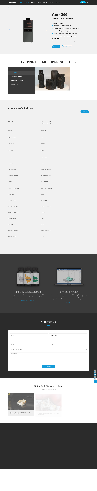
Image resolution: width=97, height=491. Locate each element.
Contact (83, 2)
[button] (10, 30)
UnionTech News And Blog (48, 407)
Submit (48, 386)
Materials (33, 2)
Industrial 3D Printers (24, 2)
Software (39, 2)
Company (51, 2)
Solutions (45, 2)
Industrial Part (14, 73)
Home (11, 7)
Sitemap (80, 486)
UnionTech (15, 486)
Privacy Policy (86, 486)
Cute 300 (43, 7)
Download (84, 125)
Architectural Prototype (17, 77)
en (87, 2)
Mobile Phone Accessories (17, 81)
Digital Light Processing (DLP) (32, 7)
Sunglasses (13, 89)
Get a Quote (57, 47)
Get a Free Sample (69, 47)
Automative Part (15, 85)
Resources (58, 2)
